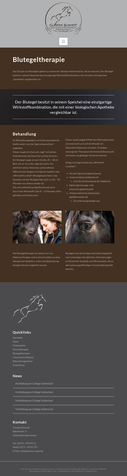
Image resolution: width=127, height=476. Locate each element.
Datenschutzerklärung (68, 469)
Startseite (17, 337)
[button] (63, 41)
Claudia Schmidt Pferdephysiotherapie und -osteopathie (67, 470)
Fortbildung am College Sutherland (34, 383)
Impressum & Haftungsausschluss (38, 469)
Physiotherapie (20, 349)
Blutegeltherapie (21, 353)
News (16, 341)
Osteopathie (19, 345)
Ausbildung (18, 365)
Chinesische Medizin (23, 357)
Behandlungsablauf (22, 361)
